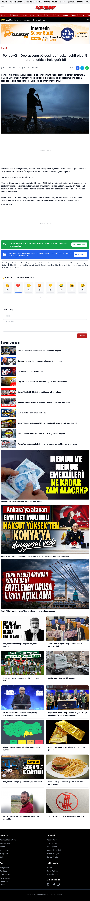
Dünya (73, 15)
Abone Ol (80, 254)
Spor (32, 15)
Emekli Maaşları (53, 854)
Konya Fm (4, 854)
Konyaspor (4, 868)
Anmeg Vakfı (5, 844)
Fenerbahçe (5, 878)
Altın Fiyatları (52, 847)
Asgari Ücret (52, 840)
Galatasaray (5, 875)
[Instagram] (58, 884)
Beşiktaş (3, 871)
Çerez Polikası (52, 871)
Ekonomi (24, 15)
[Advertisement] (45, 150)
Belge (2, 857)
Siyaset (40, 15)
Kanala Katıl (79, 245)
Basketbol (4, 882)
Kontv (2, 847)
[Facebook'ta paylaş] (78, 68)
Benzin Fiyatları (53, 857)
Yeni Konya (4, 850)
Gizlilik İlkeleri (52, 875)
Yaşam (65, 15)
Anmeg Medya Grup (8, 840)
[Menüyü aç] (2, 8)
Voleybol (3, 885)
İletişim (49, 868)
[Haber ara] (88, 20)
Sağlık (81, 15)
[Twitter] (54, 884)
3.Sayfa (49, 15)
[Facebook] (48, 884)
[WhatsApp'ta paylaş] (87, 68)
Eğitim (57, 15)
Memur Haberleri (54, 850)
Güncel (15, 15)
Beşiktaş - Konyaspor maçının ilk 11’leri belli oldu (23, 20)
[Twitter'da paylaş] (82, 68)
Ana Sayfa (5, 15)
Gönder (82, 336)
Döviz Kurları (52, 844)
